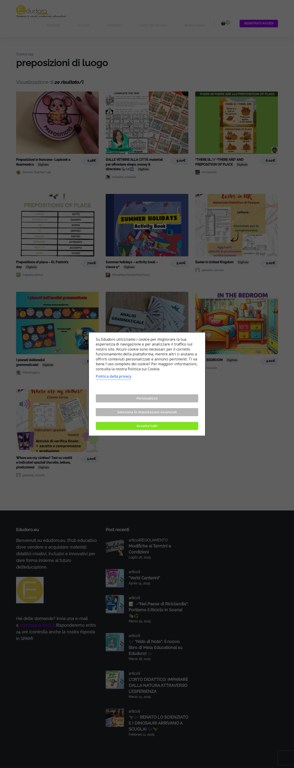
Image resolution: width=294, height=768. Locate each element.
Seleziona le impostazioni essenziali (147, 412)
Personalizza (147, 398)
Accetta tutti (147, 425)
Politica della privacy (113, 376)
